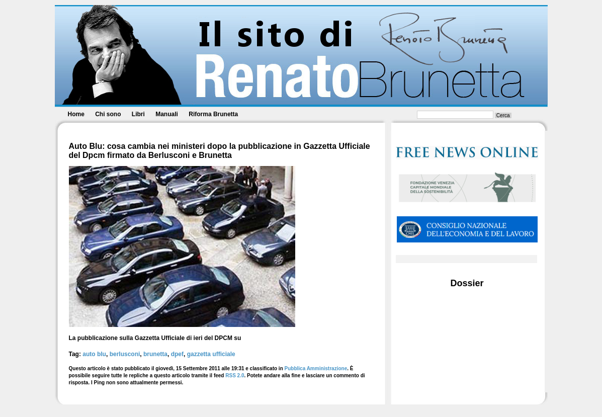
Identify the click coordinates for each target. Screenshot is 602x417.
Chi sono (108, 114)
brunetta (155, 354)
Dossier (466, 283)
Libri (138, 114)
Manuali (166, 114)
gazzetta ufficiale (211, 354)
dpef (177, 354)
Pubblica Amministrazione (316, 368)
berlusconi (125, 354)
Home (76, 114)
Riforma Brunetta (213, 114)
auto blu (94, 354)
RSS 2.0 (234, 375)
